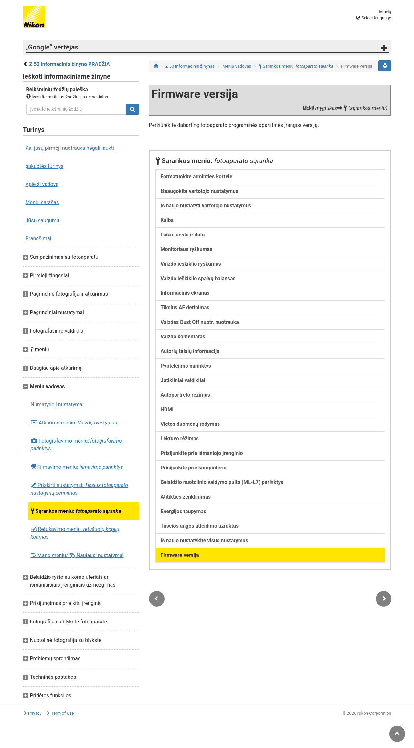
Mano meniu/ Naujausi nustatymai (77, 555)
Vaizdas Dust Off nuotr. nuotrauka (200, 322)
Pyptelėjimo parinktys (186, 366)
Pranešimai (38, 239)
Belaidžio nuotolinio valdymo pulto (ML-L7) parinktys (222, 482)
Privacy (35, 713)
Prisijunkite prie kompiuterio (194, 468)
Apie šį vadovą (42, 184)
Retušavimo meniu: (75, 533)
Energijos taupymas (184, 511)
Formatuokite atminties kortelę (196, 176)
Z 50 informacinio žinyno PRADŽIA (69, 64)
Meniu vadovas (236, 66)
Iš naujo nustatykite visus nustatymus (204, 540)
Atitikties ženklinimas (186, 497)
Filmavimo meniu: (77, 467)
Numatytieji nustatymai (57, 405)
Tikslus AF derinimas (185, 307)
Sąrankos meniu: (76, 511)
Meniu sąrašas (42, 202)
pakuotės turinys (45, 166)
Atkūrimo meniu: (74, 423)
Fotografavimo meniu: (76, 445)
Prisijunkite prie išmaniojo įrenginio (202, 453)
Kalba (167, 220)
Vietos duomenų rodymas (190, 424)
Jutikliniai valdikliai (183, 380)
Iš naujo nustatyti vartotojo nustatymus (206, 206)
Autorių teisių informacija (190, 351)
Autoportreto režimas (185, 395)
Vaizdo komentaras (183, 337)
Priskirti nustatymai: (79, 489)
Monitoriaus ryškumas (187, 249)
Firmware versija (180, 555)
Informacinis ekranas (185, 293)
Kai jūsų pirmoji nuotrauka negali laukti (70, 148)
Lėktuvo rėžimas (180, 438)
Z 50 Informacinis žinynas (190, 66)
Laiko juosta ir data (183, 235)
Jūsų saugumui (43, 220)
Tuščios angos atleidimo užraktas (200, 526)
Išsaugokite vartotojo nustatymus (200, 191)
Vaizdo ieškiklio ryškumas (191, 264)
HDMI (167, 409)
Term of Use (62, 713)
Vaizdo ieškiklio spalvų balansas (198, 278)
